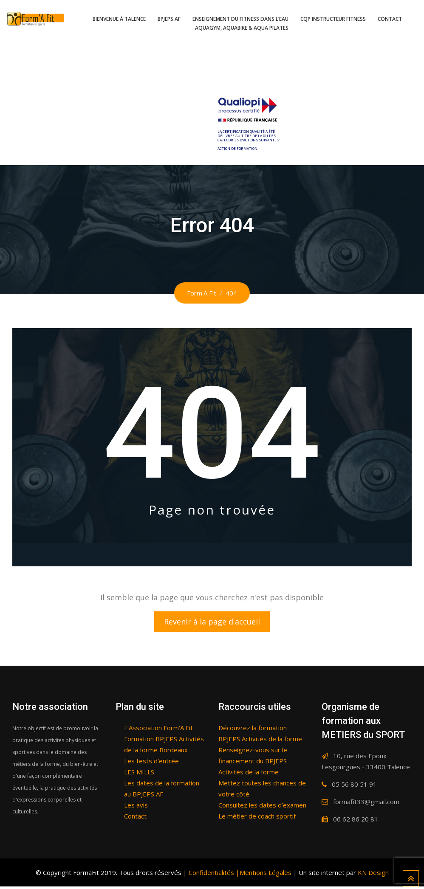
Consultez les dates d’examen (262, 807)
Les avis (136, 807)
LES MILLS (139, 774)
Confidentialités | (213, 875)
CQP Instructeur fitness (333, 19)
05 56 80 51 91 (354, 786)
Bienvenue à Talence (119, 19)
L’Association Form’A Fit (158, 730)
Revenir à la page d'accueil (212, 623)
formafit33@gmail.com (366, 804)
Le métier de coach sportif (257, 818)
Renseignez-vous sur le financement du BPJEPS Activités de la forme (252, 763)
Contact (390, 19)
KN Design (373, 875)
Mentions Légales (265, 875)
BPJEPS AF (169, 19)
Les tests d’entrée (151, 763)
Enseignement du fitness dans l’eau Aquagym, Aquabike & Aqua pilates (240, 23)
